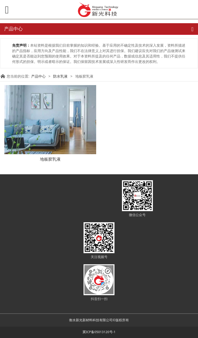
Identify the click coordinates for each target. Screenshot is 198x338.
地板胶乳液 (50, 159)
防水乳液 (60, 76)
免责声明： (21, 45)
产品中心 (38, 76)
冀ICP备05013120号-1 (99, 332)
